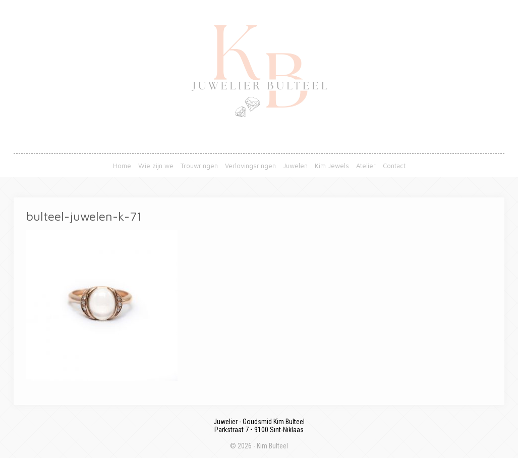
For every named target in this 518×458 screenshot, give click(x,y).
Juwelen (295, 166)
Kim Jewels (332, 166)
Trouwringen (199, 166)
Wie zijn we (156, 166)
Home (122, 166)
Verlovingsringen (250, 166)
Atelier (366, 166)
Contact (394, 166)
